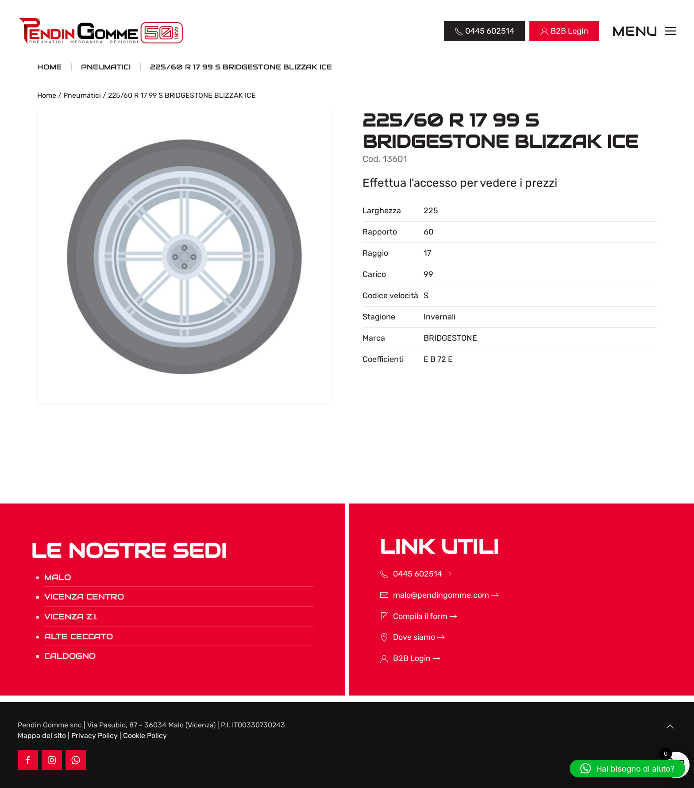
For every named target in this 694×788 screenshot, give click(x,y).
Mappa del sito (42, 735)
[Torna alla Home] (102, 31)
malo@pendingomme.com (429, 595)
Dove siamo (402, 637)
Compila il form (409, 616)
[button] (644, 31)
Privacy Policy (94, 735)
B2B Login (400, 658)
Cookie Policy (145, 735)
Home (46, 95)
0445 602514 (406, 574)
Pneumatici (82, 95)
